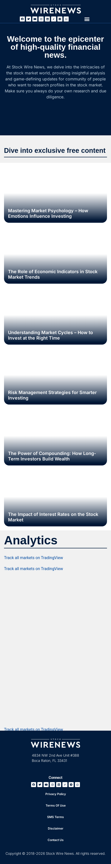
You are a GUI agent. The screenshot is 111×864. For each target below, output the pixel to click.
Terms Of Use (56, 805)
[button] (87, 19)
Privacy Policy (55, 794)
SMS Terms (55, 817)
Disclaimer (55, 828)
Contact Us (56, 840)
